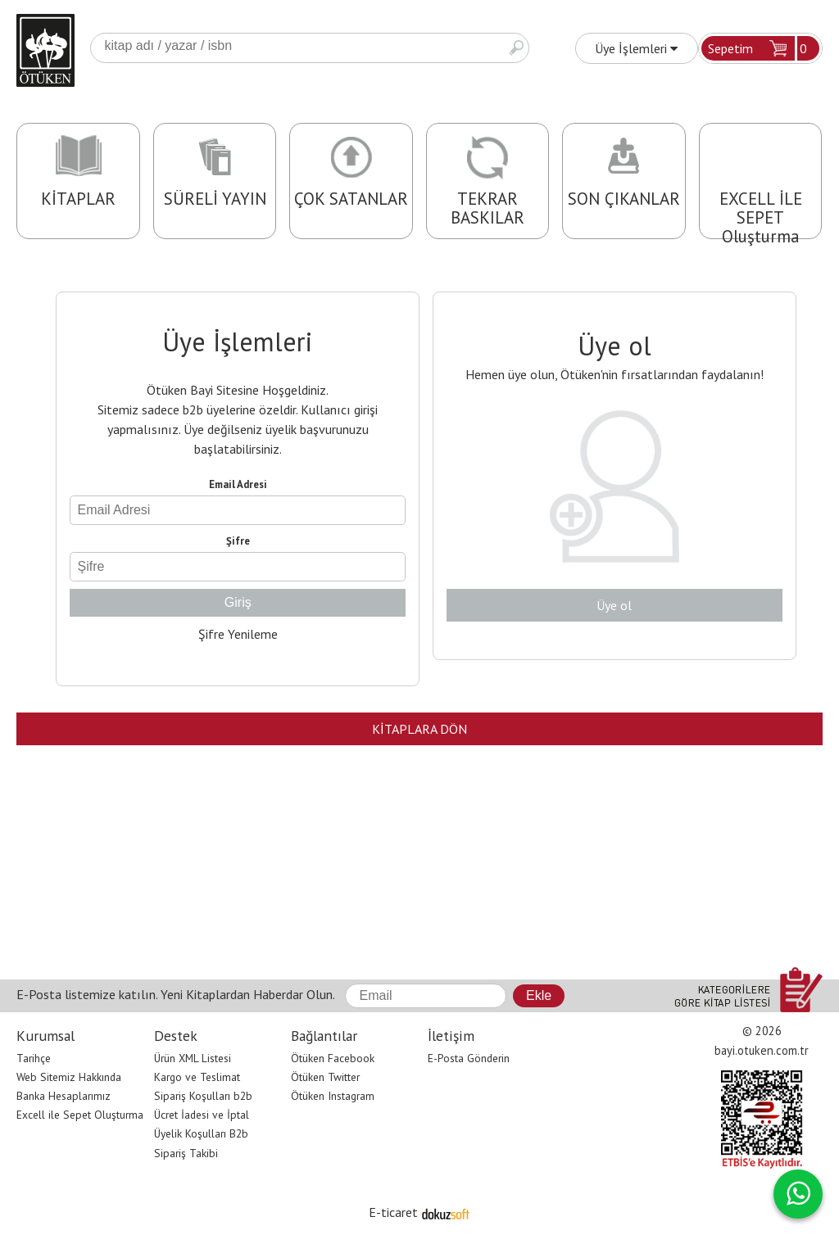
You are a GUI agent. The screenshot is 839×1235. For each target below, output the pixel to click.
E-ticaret (393, 1212)
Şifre (238, 541)
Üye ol (614, 605)
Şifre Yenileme (238, 634)
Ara (516, 48)
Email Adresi (238, 484)
